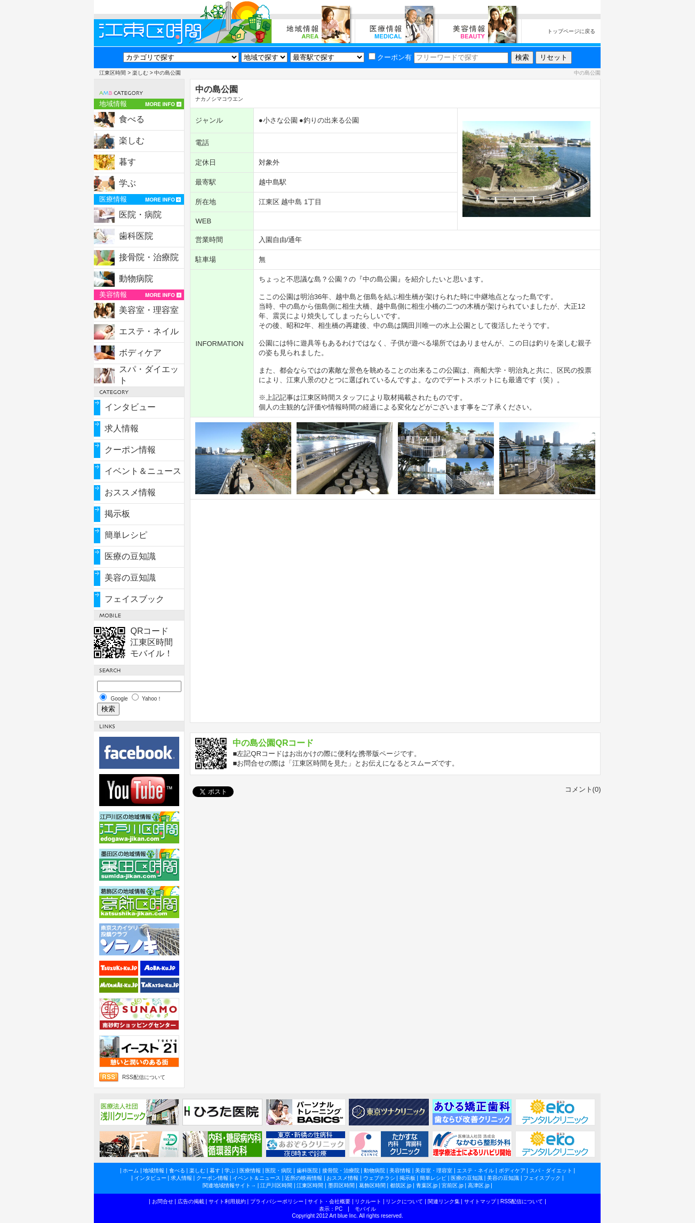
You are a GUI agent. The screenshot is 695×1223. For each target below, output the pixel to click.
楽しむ (140, 73)
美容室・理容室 (149, 310)
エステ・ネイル (149, 331)
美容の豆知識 (130, 577)
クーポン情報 (130, 449)
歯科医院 (136, 235)
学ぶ (127, 183)
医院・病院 (140, 214)
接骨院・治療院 (149, 257)
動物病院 (136, 278)
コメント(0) (583, 789)
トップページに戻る (571, 31)
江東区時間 (112, 73)
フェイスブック (134, 599)
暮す (127, 161)
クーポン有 (390, 57)
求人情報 (122, 428)
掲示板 (117, 513)
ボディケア (140, 352)
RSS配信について (143, 1077)
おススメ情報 (130, 492)
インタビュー (130, 407)
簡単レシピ (126, 535)
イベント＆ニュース (143, 471)
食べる (132, 119)
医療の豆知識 (130, 556)
